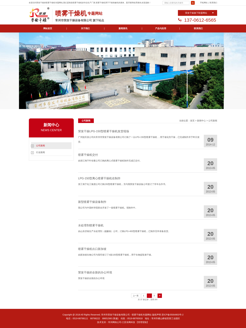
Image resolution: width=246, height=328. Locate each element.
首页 (192, 120)
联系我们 (213, 3)
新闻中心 (201, 120)
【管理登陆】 (142, 322)
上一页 (136, 296)
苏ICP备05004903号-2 (173, 314)
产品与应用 (160, 28)
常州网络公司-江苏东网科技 (121, 322)
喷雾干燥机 (50, 3)
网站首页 (47, 28)
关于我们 (85, 28)
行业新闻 (40, 152)
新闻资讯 (123, 28)
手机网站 (204, 3)
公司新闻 (40, 145)
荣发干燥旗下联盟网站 (196, 13)
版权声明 (156, 314)
